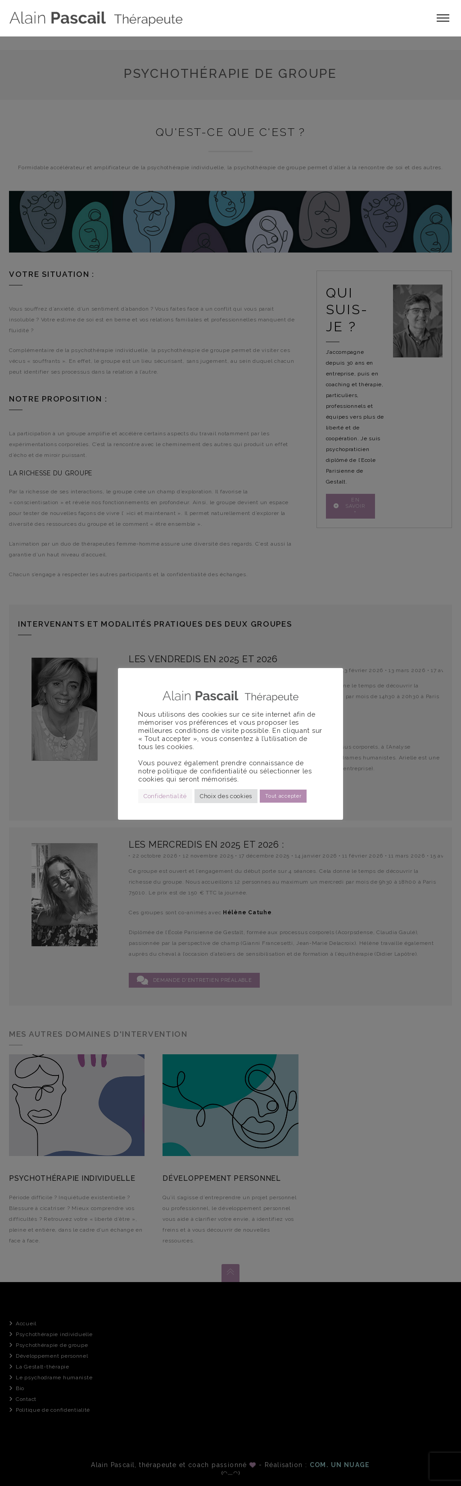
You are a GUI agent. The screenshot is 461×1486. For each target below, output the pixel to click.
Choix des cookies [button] (226, 796)
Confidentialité (165, 796)
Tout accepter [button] (283, 796)
